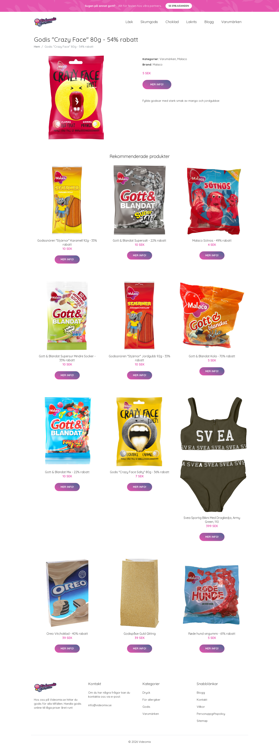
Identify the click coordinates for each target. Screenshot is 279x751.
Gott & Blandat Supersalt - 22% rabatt (139, 243)
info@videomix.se (100, 708)
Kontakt (202, 702)
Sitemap (202, 723)
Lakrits (191, 23)
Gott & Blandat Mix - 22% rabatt (67, 475)
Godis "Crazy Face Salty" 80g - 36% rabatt (139, 475)
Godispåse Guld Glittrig (140, 636)
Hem (37, 49)
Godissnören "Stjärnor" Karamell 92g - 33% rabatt (67, 245)
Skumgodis (149, 23)
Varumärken (231, 23)
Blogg (209, 23)
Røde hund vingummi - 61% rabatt (211, 636)
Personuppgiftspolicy (211, 716)
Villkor (201, 709)
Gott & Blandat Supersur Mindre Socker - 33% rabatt (67, 361)
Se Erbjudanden (179, 5)
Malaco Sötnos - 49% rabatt (212, 243)
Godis (146, 709)
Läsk (129, 23)
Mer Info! (157, 87)
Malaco (182, 61)
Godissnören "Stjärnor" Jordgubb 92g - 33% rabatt (139, 361)
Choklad (172, 23)
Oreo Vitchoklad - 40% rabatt (67, 636)
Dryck (146, 695)
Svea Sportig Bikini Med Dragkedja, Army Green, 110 (212, 522)
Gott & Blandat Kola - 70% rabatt (212, 359)
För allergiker (151, 702)
